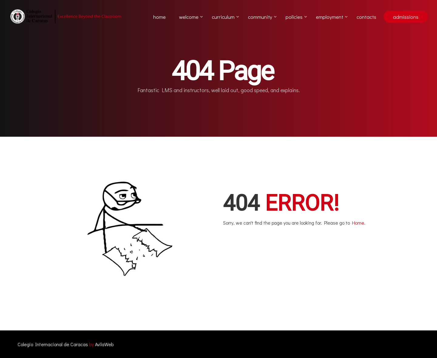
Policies (294, 16)
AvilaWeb (104, 344)
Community (260, 16)
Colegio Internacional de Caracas (53, 344)
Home (159, 16)
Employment (329, 16)
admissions (405, 16)
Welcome (188, 16)
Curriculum (223, 16)
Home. (358, 222)
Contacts (366, 16)
